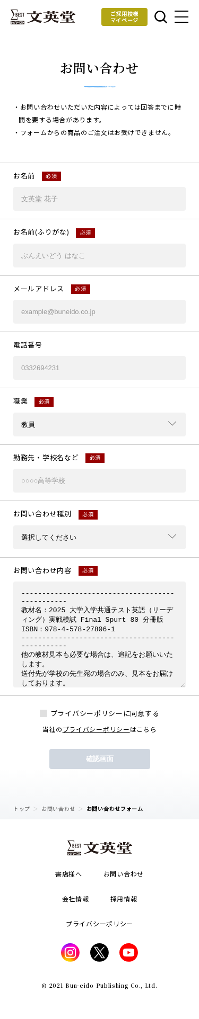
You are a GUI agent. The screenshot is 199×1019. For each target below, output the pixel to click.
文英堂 (43, 17)
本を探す (160, 17)
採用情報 (123, 898)
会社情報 (75, 898)
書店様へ (68, 873)
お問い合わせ (58, 808)
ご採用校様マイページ (124, 17)
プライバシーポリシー (96, 729)
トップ (21, 808)
